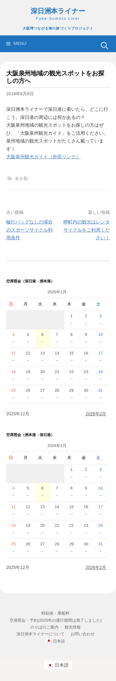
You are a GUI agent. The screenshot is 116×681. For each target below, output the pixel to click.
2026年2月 (95, 413)
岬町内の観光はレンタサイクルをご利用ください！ (86, 229)
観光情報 (73, 627)
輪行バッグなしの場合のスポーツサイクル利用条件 (29, 229)
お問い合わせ (83, 634)
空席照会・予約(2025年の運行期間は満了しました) (56, 620)
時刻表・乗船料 (55, 613)
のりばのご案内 (44, 627)
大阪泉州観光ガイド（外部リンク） (43, 156)
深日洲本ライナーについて (40, 634)
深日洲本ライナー (58, 11)
